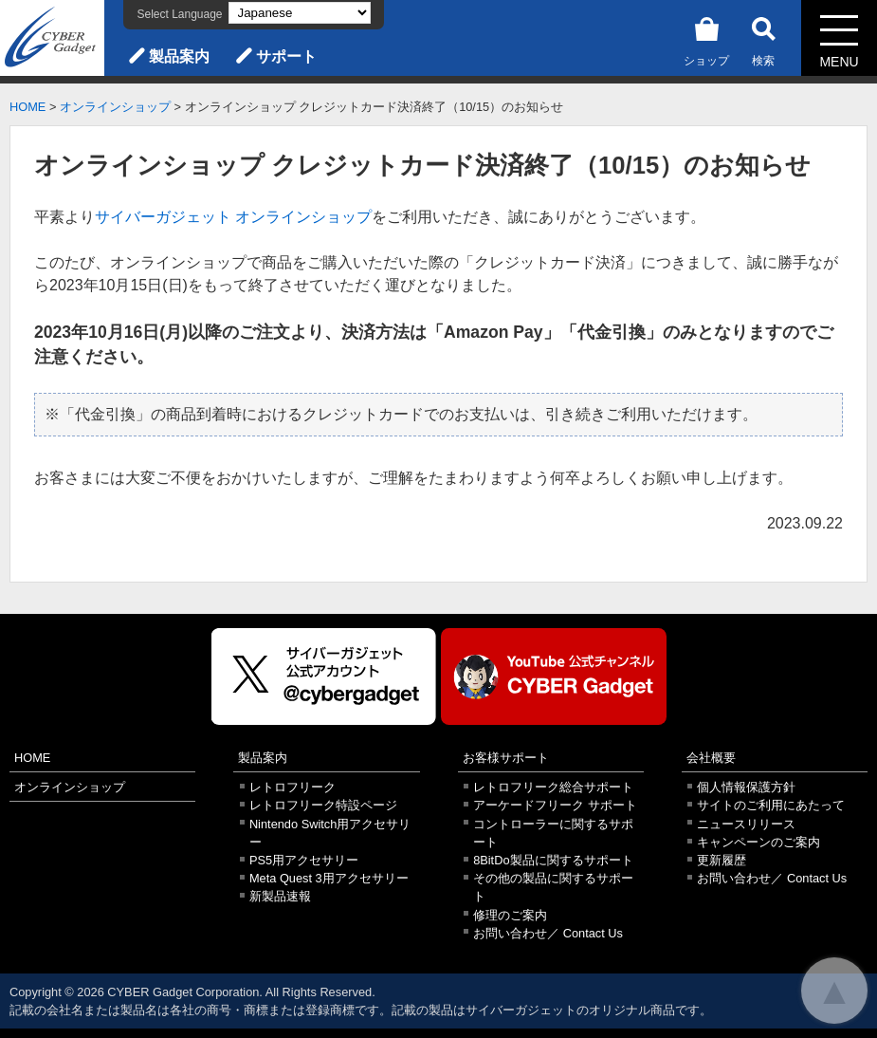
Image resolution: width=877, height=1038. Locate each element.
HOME (27, 107)
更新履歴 (721, 860)
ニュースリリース (746, 824)
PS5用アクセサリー (303, 860)
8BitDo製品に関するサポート (552, 860)
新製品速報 (280, 896)
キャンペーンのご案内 (758, 842)
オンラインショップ (115, 107)
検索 (763, 38)
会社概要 (711, 758)
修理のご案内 (510, 915)
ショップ (706, 38)
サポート (286, 56)
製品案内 (179, 56)
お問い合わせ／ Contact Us (548, 933)
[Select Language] (299, 13)
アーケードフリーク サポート (555, 805)
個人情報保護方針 (746, 787)
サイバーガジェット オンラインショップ (233, 217)
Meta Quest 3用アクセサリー (329, 878)
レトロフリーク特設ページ (323, 805)
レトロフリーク (292, 787)
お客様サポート (506, 758)
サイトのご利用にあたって (771, 805)
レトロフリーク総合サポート (553, 787)
